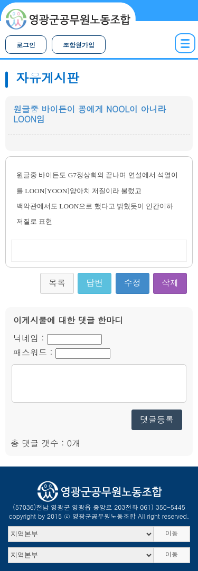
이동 (171, 532)
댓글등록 (157, 419)
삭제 (170, 283)
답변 (94, 283)
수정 (132, 283)
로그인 (25, 44)
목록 (57, 283)
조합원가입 (79, 44)
